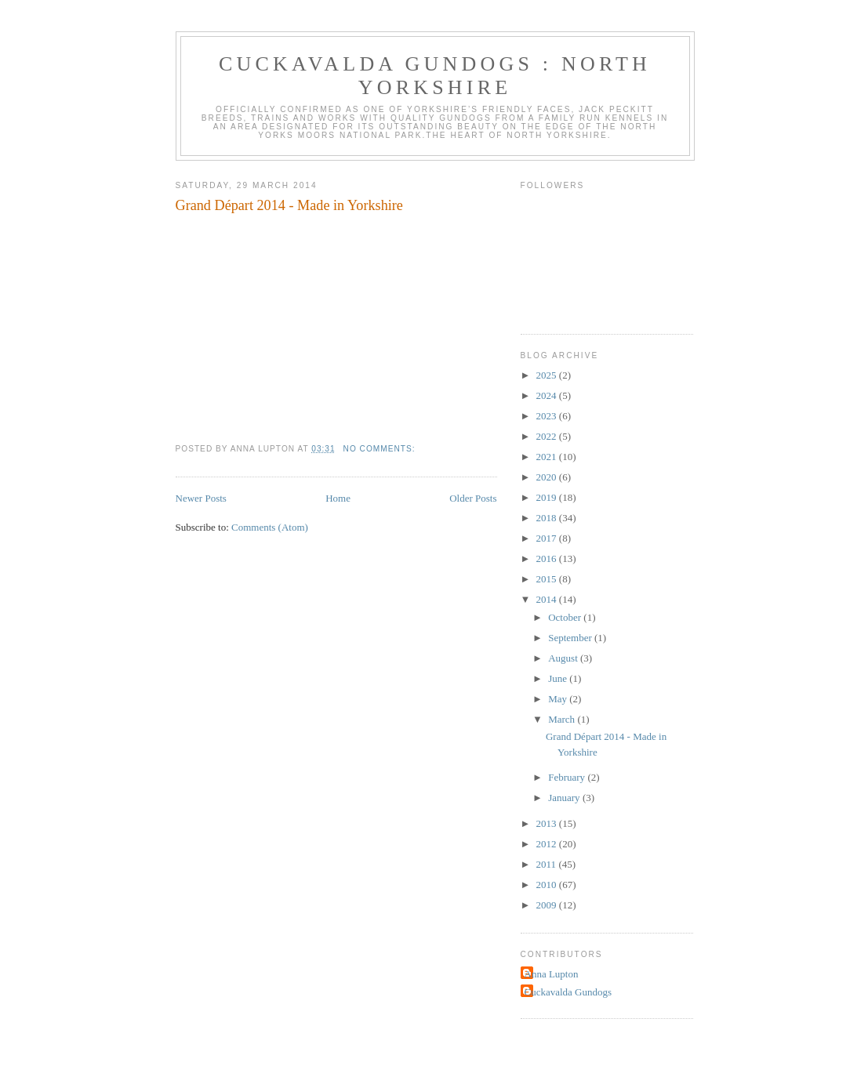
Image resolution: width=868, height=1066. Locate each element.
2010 (547, 884)
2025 (547, 375)
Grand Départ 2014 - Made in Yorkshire (289, 205)
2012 (547, 844)
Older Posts (472, 498)
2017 (547, 538)
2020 (547, 477)
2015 (547, 579)
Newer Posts (201, 498)
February (567, 777)
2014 (547, 599)
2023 (547, 416)
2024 (547, 395)
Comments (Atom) (269, 527)
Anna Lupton (552, 974)
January (565, 797)
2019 (547, 497)
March (562, 719)
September (571, 638)
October (565, 617)
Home (337, 498)
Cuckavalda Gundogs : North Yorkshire (435, 76)
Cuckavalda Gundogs (568, 992)
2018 (547, 518)
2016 (547, 558)
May (558, 699)
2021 (547, 456)
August (564, 658)
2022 (547, 436)
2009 (547, 905)
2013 (547, 823)
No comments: (381, 448)
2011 (547, 864)
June (558, 678)
